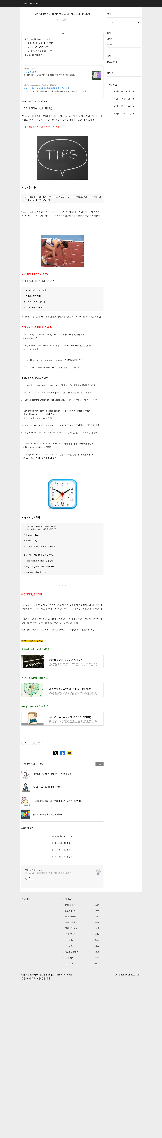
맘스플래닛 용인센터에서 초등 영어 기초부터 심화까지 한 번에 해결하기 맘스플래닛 (55, 91)
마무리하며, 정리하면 (33, 55)
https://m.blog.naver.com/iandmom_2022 (39, 85)
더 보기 (100, 853)
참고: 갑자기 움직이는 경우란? (40, 43)
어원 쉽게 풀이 (82, 1011)
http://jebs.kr (28, 69)
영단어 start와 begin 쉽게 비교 (37, 39)
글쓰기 (109, 44)
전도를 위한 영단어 (32, 72)
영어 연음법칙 (82, 1005)
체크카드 (82, 1034)
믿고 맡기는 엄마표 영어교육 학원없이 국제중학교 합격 (47, 88)
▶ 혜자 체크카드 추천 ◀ (62, 946)
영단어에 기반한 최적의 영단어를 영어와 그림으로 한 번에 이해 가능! (50, 75)
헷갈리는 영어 (82, 999)
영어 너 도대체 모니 (33, 959)
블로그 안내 (112, 62)
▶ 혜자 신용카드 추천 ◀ (62, 939)
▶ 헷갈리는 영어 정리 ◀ (62, 925)
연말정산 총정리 (82, 1041)
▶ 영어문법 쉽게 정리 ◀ (62, 932)
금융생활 (82, 1046)
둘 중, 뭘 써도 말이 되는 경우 (40, 51)
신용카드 (82, 1029)
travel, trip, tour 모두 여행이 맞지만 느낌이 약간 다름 (57, 890)
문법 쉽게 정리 (82, 994)
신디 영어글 (82, 1023)
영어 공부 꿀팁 (82, 1017)
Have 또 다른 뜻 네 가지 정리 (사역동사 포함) (52, 863)
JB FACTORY (134, 1064)
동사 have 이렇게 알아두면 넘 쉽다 (48, 903)
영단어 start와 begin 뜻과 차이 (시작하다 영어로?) (62, 14)
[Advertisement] (62, 615)
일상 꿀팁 (82, 1052)
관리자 (109, 39)
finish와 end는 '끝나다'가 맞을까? (48, 876)
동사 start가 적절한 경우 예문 (40, 47)
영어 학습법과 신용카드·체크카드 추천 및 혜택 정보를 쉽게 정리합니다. (48, 962)
